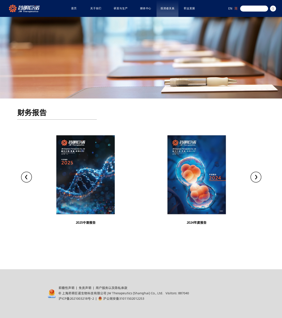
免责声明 (85, 288)
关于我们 (95, 8)
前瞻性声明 (66, 288)
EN (230, 8)
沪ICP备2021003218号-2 (76, 298)
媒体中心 (145, 8)
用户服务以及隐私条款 (111, 288)
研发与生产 (121, 8)
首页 (74, 8)
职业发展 (189, 8)
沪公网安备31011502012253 (121, 298)
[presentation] (26, 177)
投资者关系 (167, 8)
